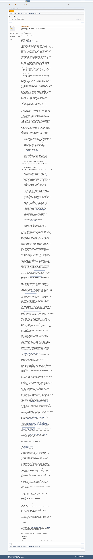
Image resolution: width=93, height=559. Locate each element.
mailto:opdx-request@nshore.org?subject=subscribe (37, 423)
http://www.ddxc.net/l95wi (41, 209)
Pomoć (75, 556)
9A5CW (12, 26)
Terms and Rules (79, 556)
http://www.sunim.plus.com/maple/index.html (39, 401)
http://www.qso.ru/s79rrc (30, 344)
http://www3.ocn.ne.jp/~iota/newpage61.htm (40, 175)
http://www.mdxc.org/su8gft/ (32, 150)
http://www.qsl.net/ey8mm (41, 117)
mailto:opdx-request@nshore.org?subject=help (35, 422)
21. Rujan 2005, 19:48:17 (25, 26)
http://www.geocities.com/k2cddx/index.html (32, 353)
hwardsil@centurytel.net (28, 446)
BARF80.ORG (28, 41)
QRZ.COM (33, 291)
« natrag (77, 19)
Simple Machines (16, 556)
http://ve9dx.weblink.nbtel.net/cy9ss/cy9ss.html (32, 311)
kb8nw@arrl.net (30, 418)
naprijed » (82, 19)
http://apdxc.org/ (42, 108)
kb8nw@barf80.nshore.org (38, 417)
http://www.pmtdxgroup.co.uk (30, 292)
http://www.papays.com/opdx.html (28, 426)
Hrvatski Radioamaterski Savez (19, 5)
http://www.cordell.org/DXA (39, 269)
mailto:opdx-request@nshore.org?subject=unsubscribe (37, 424)
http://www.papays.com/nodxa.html (28, 429)
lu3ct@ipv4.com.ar (32, 220)
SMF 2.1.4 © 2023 (10, 556)
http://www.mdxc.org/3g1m (42, 198)
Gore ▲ (84, 556)
